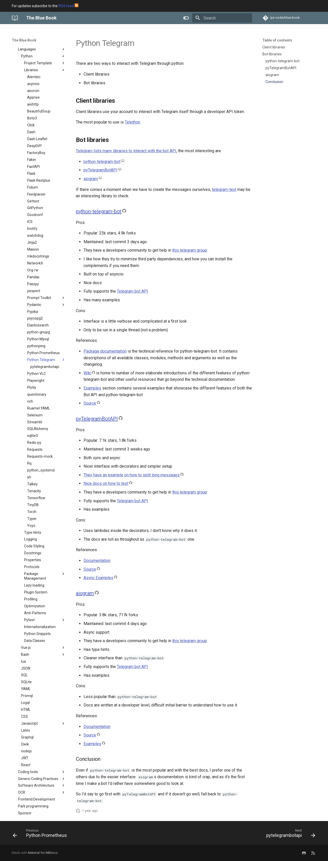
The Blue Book (24, 40)
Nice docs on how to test (106, 483)
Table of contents (277, 40)
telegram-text (224, 189)
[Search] (222, 18)
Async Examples (98, 577)
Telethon (132, 122)
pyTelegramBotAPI (100, 170)
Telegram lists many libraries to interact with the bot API (126, 150)
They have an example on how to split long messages (132, 475)
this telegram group (189, 250)
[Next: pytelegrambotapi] (289, 834)
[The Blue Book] (15, 18)
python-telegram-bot (102, 161)
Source (90, 403)
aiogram (91, 178)
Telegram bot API (132, 291)
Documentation (97, 560)
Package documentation (105, 351)
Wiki (87, 373)
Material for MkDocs (43, 853)
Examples (92, 388)
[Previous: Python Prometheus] (41, 834)
